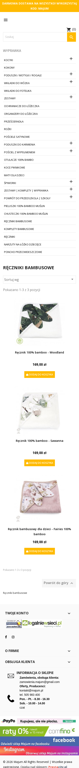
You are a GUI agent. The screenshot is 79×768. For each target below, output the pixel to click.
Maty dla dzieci (14, 175)
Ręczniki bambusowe (18, 221)
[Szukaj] (39, 37)
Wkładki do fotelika (17, 91)
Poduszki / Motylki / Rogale (23, 75)
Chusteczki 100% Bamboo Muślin (26, 214)
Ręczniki (9, 236)
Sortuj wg (39, 279)
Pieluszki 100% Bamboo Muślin (24, 206)
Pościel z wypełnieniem (19, 152)
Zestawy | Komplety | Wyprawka (26, 190)
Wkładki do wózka (17, 83)
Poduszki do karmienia (19, 144)
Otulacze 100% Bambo (19, 160)
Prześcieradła (13, 121)
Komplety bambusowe (19, 229)
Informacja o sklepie (35, 673)
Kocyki (8, 60)
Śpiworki (10, 183)
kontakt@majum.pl (31, 690)
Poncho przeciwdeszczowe (23, 252)
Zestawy (10, 98)
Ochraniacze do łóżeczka (21, 106)
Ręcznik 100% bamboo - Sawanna (39, 441)
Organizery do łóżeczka (21, 114)
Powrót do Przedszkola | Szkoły (27, 198)
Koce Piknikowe (14, 167)
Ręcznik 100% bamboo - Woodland (39, 352)
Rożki (7, 129)
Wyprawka (12, 50)
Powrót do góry (59, 583)
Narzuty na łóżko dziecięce (22, 244)
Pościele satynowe (17, 137)
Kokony (9, 67)
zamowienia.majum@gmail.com (40, 682)
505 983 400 (32, 694)
